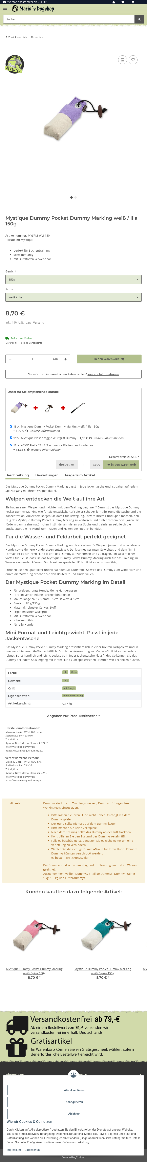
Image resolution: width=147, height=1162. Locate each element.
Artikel (67, 464)
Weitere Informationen (103, 374)
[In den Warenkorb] (8, 50)
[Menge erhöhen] (65, 359)
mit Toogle (69, 688)
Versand (38, 322)
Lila (65, 672)
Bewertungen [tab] (47, 475)
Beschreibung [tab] (17, 475)
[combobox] (73, 279)
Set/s (96, 464)
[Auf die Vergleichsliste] (122, 59)
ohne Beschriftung (73, 695)
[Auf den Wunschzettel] (133, 59)
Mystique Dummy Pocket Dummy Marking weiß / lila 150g (56, 426)
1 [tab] (71, 197)
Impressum (14, 1149)
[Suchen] (139, 19)
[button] (113, 2)
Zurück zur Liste (17, 37)
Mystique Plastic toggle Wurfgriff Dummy (44, 438)
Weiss (74, 672)
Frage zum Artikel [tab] (80, 475)
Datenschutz (32, 1149)
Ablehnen (74, 1113)
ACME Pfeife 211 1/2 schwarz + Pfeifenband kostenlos (53, 445)
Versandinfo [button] (35, 342)
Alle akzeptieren (74, 1090)
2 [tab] (75, 197)
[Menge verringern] (10, 359)
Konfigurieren (74, 1102)
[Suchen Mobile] (69, 19)
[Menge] (32, 359)
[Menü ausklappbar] (5, 6)
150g (65, 680)
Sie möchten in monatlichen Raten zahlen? (73, 374)
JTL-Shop (80, 1157)
